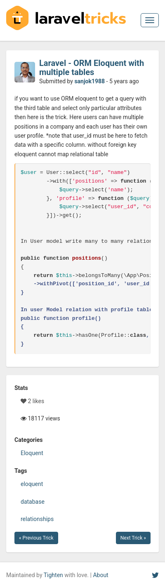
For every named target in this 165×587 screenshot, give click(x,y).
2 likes (32, 401)
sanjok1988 (89, 81)
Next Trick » (133, 538)
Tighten (53, 575)
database (33, 501)
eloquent (32, 484)
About (100, 575)
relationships (37, 519)
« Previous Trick (36, 538)
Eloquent (32, 453)
